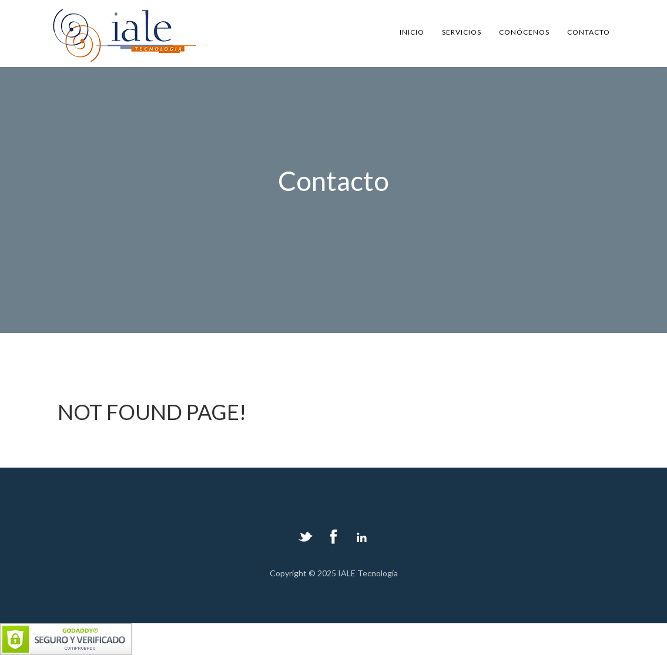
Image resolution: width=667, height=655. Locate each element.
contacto (588, 32)
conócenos (524, 32)
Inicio (412, 32)
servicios (461, 32)
